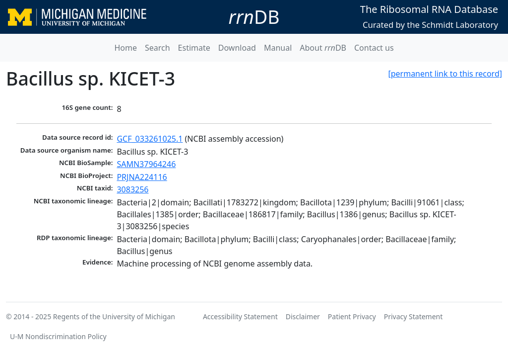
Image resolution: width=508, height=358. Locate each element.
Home (125, 47)
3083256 (132, 189)
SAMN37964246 (146, 164)
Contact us (374, 47)
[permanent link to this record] (445, 73)
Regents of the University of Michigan (114, 316)
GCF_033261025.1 (150, 138)
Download (237, 47)
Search (157, 47)
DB (254, 16)
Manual (278, 47)
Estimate (194, 47)
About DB (323, 47)
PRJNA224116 (142, 177)
